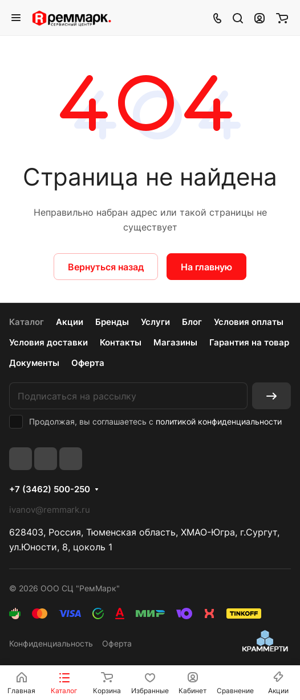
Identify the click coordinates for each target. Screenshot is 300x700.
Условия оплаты (248, 321)
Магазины (175, 342)
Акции (69, 321)
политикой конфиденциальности (219, 421)
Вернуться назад (106, 267)
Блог (192, 321)
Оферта (87, 362)
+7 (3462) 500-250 (49, 489)
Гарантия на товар (249, 342)
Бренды (112, 321)
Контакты (120, 342)
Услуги (155, 321)
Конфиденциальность (51, 643)
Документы (34, 362)
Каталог (26, 321)
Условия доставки (48, 342)
